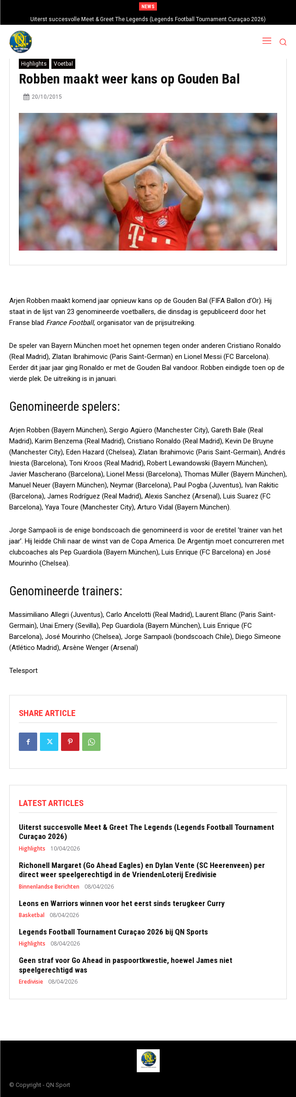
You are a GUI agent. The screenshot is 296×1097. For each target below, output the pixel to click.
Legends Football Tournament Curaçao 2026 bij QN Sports (113, 931)
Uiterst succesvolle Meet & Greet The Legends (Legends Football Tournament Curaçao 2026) (148, 19)
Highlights (34, 64)
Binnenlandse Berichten (49, 887)
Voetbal (63, 64)
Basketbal (32, 915)
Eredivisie (31, 982)
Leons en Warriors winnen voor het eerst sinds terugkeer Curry (122, 903)
